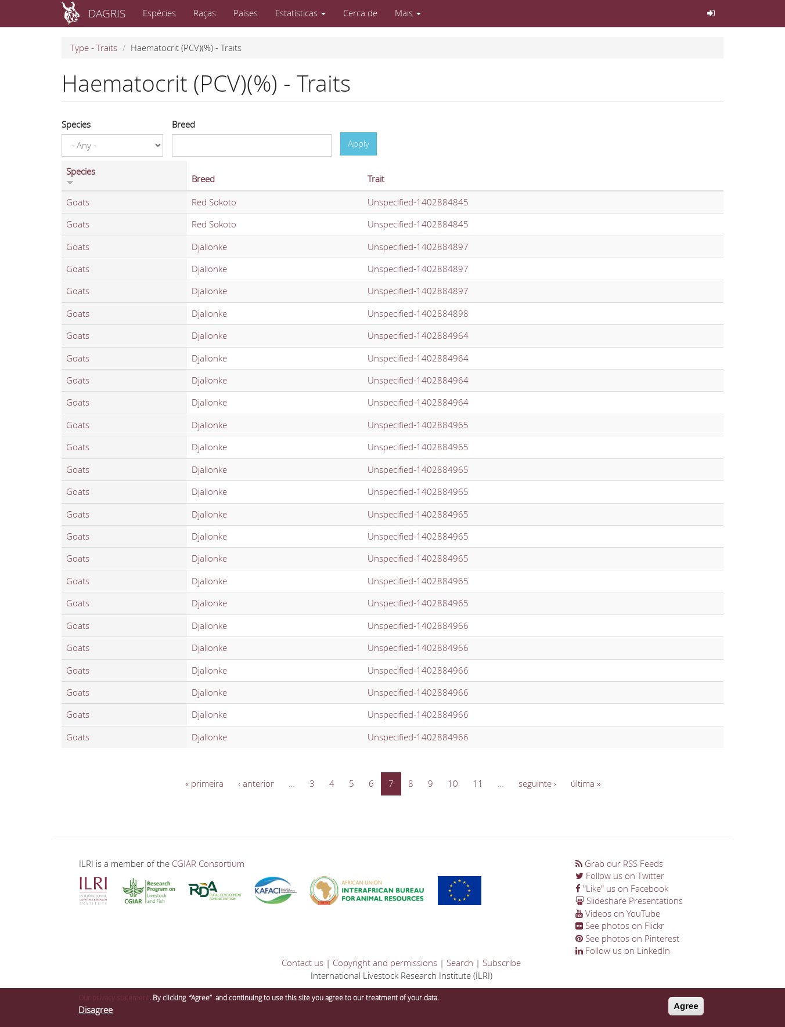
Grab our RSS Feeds (619, 863)
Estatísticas (300, 13)
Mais (408, 13)
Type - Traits (93, 47)
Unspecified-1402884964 (418, 335)
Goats (77, 202)
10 (453, 783)
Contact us (302, 962)
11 (478, 783)
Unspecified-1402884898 (418, 313)
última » (585, 783)
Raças (204, 13)
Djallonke (209, 246)
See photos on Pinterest (627, 938)
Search (459, 962)
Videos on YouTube (617, 913)
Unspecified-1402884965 (418, 425)
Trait (376, 179)
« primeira (204, 783)
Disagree (95, 1013)
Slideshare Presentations (629, 900)
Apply (358, 143)
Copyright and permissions (385, 962)
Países (245, 13)
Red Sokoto (214, 202)
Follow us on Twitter (619, 875)
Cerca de (360, 13)
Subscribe (501, 962)
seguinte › (537, 783)
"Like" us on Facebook (621, 888)
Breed (183, 124)
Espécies (159, 13)
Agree (686, 1009)
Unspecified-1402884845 (418, 202)
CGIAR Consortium (208, 863)
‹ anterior (256, 783)
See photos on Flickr (619, 925)
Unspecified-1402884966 (418, 625)
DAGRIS (106, 13)
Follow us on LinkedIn (622, 950)
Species (76, 124)
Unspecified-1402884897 (418, 246)
